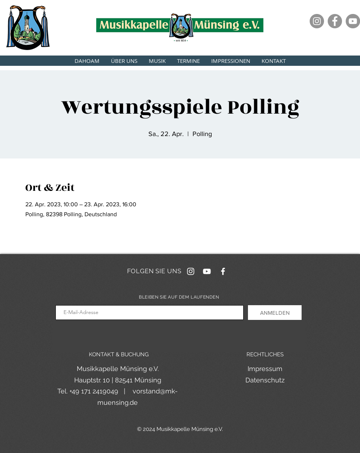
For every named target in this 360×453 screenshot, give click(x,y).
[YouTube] (353, 21)
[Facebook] (335, 21)
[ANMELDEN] (275, 312)
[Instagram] (317, 21)
